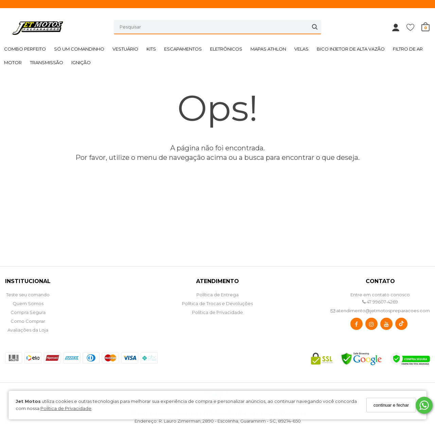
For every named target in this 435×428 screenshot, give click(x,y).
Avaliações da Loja (27, 330)
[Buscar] (314, 27)
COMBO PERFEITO (25, 49)
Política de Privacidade (65, 408)
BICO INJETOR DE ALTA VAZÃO (351, 49)
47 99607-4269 (380, 301)
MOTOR (13, 62)
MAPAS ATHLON (268, 49)
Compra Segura (28, 312)
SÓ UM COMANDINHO (79, 49)
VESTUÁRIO (125, 49)
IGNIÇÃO (81, 62)
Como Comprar (28, 321)
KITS (151, 49)
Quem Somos (28, 303)
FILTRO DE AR (408, 49)
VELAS (301, 49)
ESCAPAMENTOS (183, 49)
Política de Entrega (217, 294)
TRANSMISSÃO (46, 62)
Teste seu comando (28, 294)
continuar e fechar (391, 405)
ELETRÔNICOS (226, 49)
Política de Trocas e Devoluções (217, 303)
